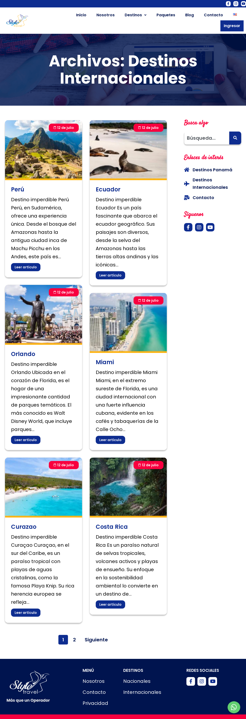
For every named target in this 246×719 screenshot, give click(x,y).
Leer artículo (26, 258)
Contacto (192, 16)
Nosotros (85, 16)
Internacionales (142, 683)
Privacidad (95, 694)
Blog (168, 16)
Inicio (60, 16)
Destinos (115, 16)
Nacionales (137, 672)
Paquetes (145, 16)
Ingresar (233, 16)
